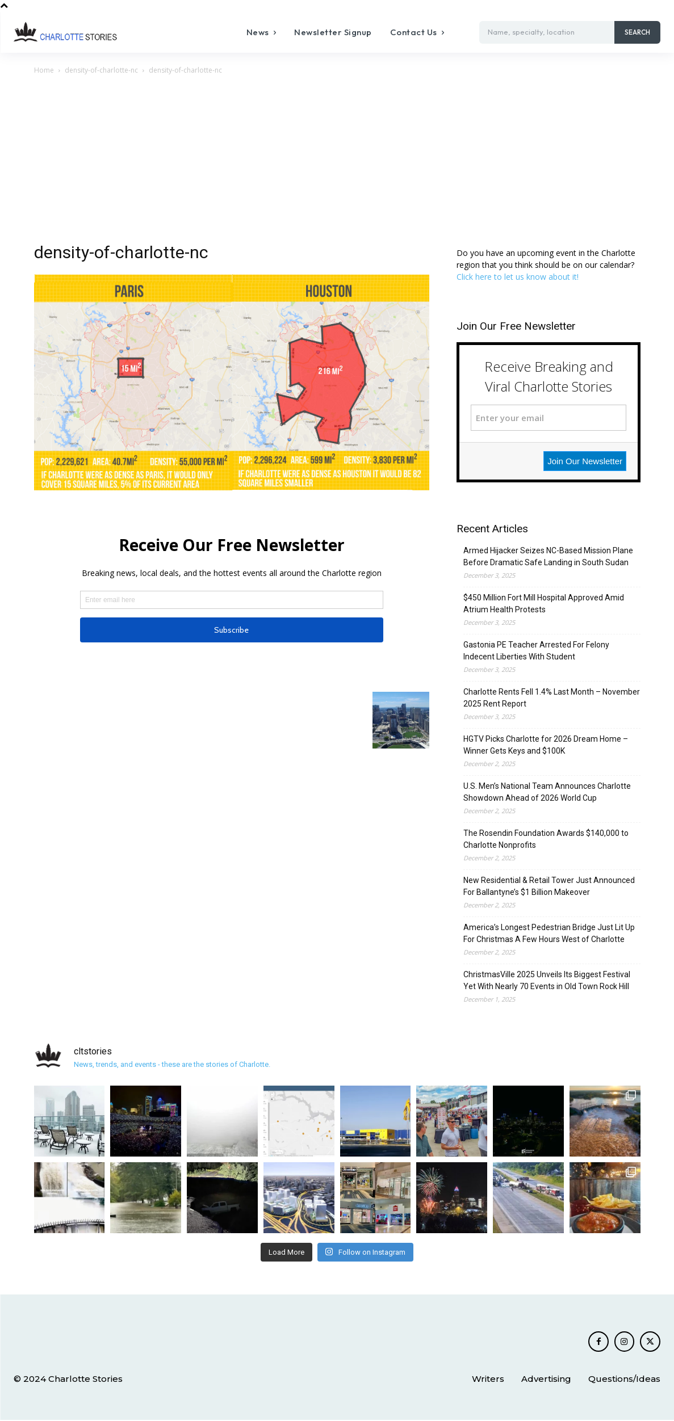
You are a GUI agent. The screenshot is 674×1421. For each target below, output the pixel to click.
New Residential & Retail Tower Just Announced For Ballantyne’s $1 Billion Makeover (549, 886)
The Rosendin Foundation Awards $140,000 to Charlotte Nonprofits (546, 839)
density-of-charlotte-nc (101, 70)
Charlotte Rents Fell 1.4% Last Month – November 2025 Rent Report (551, 697)
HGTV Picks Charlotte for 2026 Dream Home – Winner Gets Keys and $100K (545, 744)
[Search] (637, 32)
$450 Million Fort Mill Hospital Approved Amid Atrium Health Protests (543, 603)
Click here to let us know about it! (518, 276)
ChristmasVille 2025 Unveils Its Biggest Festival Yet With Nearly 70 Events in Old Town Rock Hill (546, 980)
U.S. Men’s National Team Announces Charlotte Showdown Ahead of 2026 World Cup (547, 791)
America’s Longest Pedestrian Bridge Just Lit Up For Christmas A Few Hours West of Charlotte (549, 933)
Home (44, 70)
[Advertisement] (337, 161)
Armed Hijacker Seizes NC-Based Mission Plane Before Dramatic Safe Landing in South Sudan (548, 556)
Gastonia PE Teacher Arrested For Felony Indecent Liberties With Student (536, 650)
